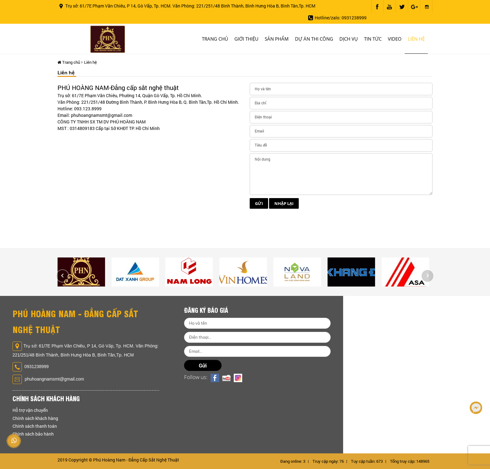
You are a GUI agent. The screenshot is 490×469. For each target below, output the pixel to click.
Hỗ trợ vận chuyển (30, 410)
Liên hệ (416, 39)
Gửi (259, 211)
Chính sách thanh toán (34, 426)
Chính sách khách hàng (35, 418)
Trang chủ (215, 39)
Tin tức (373, 39)
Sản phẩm (277, 39)
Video (395, 39)
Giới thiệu (246, 39)
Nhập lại (283, 211)
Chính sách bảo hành (33, 434)
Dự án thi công (314, 39)
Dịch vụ (348, 39)
